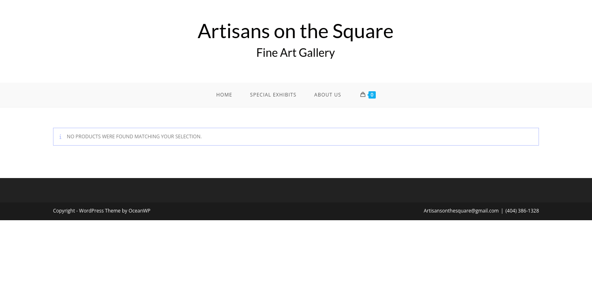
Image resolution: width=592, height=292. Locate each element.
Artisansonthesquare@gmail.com (461, 210)
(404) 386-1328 (522, 210)
